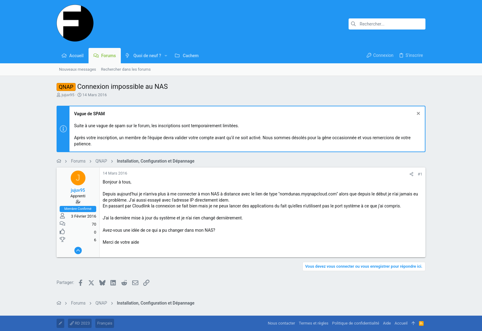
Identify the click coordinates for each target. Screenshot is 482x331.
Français (104, 323)
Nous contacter (281, 323)
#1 (420, 174)
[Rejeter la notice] (417, 114)
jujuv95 (67, 95)
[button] (166, 56)
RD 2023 (80, 323)
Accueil (401, 323)
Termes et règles (313, 323)
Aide (387, 323)
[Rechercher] (387, 24)
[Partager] (411, 174)
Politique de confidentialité (355, 323)
